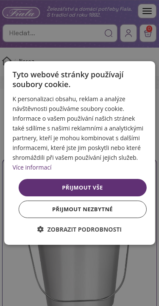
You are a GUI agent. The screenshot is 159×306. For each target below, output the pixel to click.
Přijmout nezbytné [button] (82, 209)
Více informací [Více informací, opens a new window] (31, 167)
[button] (79, 229)
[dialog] (79, 153)
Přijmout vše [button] (82, 187)
